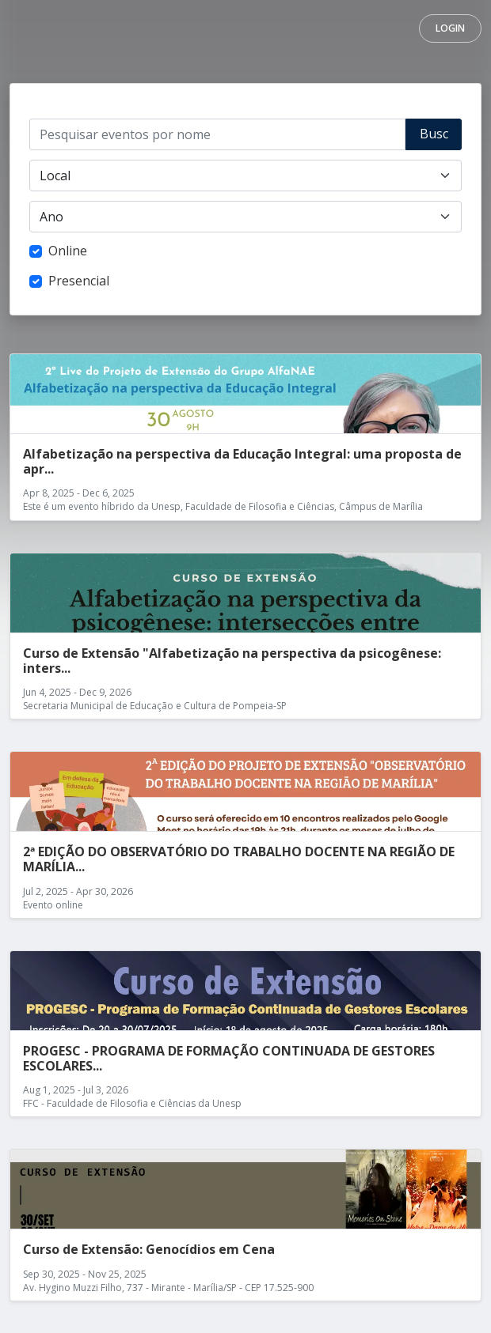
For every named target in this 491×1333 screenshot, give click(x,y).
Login (450, 28)
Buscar (434, 137)
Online (67, 250)
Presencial (78, 280)
